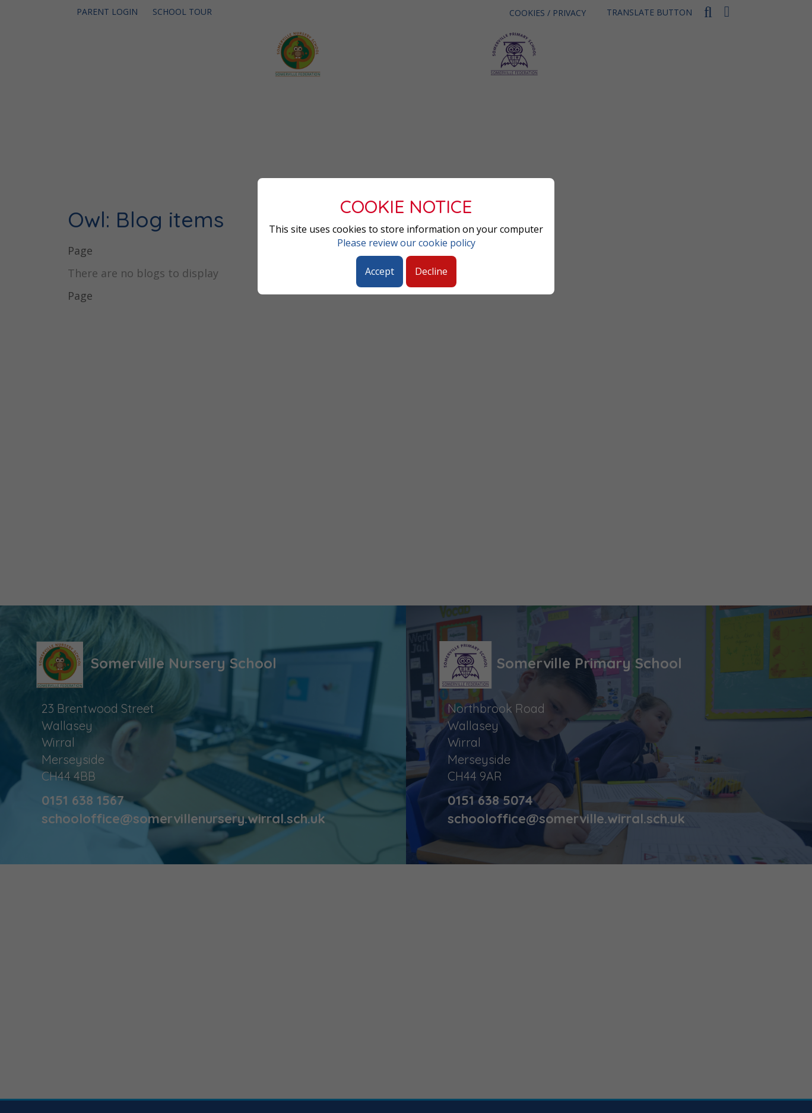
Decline (431, 271)
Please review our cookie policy (406, 242)
